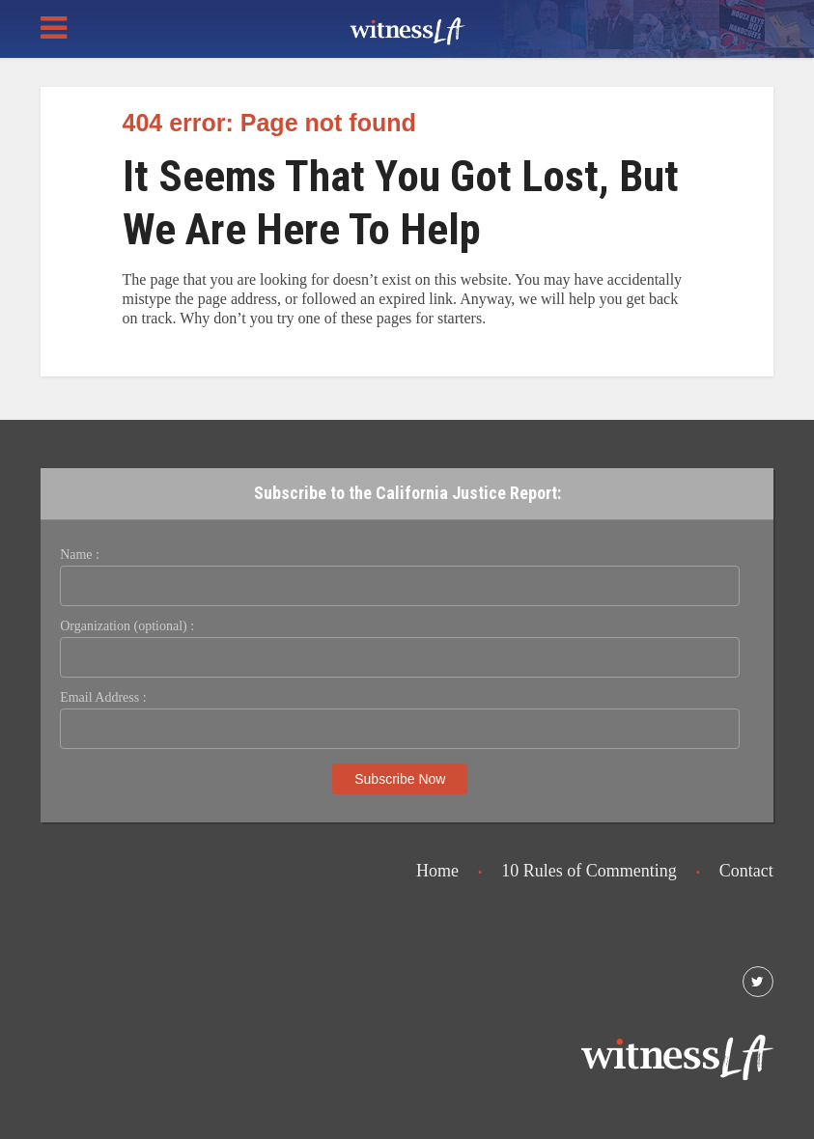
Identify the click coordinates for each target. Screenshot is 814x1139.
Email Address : (103, 697)
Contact (746, 870)
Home (437, 870)
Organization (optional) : (127, 626)
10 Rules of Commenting (589, 870)
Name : (79, 554)
